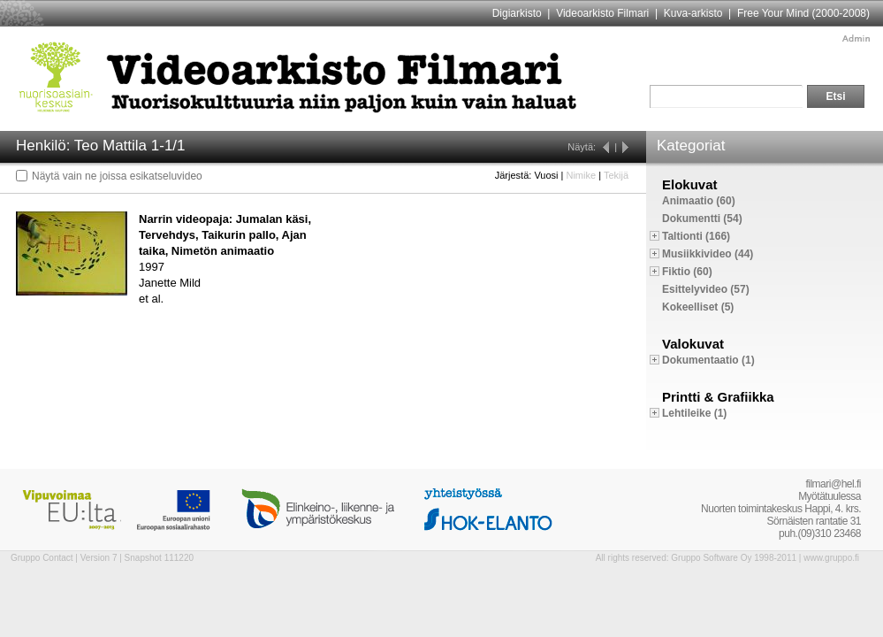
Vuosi (546, 175)
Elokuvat (690, 184)
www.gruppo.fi (831, 558)
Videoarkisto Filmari (602, 13)
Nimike (581, 175)
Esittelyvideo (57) (706, 289)
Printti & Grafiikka (718, 396)
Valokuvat (693, 343)
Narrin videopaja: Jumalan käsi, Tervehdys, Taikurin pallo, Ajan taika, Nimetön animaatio (225, 234)
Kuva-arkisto (693, 13)
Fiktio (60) (687, 271)
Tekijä (616, 175)
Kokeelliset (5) (698, 307)
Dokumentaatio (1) (708, 360)
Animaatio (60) (698, 201)
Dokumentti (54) (702, 218)
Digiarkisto (517, 13)
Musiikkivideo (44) (707, 254)
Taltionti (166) (696, 236)
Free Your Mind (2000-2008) (803, 13)
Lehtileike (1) (694, 413)
